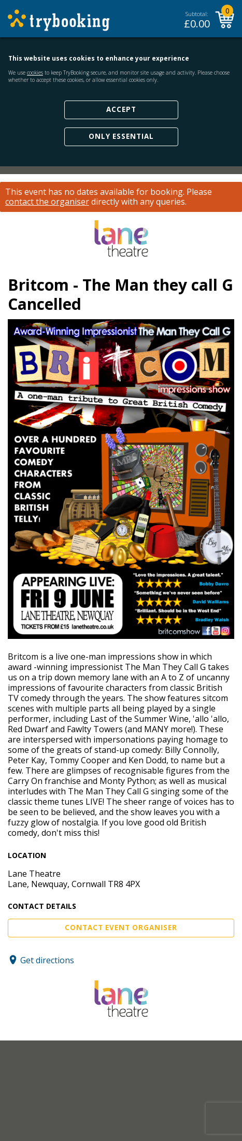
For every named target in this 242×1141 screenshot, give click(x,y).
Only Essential (121, 136)
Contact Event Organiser (121, 927)
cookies (35, 72)
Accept (121, 109)
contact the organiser (47, 202)
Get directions (47, 959)
